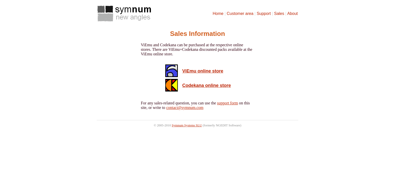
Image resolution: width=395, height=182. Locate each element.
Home (218, 13)
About (292, 13)
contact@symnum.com (185, 107)
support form (227, 103)
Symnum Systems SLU (187, 125)
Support (264, 13)
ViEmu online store (202, 71)
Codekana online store (206, 85)
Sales (279, 13)
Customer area (240, 13)
